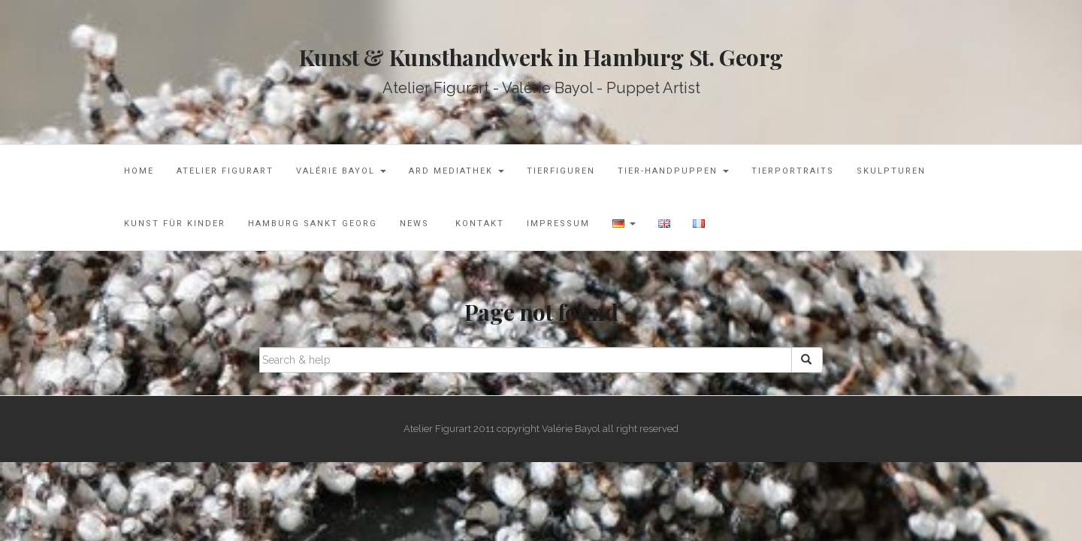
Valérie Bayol (341, 171)
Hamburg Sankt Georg (312, 223)
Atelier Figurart (225, 171)
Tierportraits (792, 171)
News (414, 223)
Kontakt (478, 223)
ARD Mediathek (456, 171)
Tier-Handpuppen (673, 171)
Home (139, 171)
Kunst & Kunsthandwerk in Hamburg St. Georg (541, 57)
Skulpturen (891, 171)
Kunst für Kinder (174, 223)
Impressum (558, 223)
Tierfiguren (561, 171)
